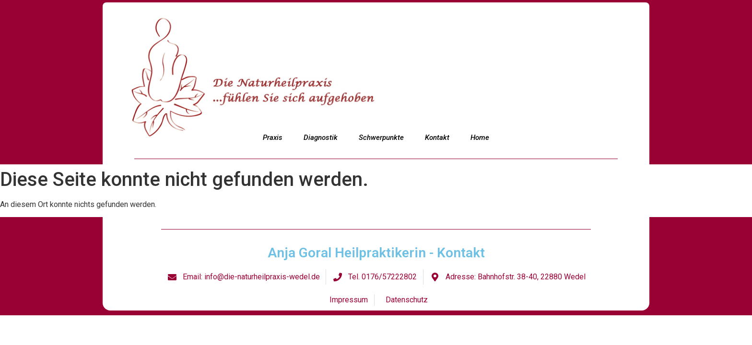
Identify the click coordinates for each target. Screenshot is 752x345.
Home (479, 137)
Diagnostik (321, 137)
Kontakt (437, 137)
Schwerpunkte (381, 137)
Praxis (272, 137)
